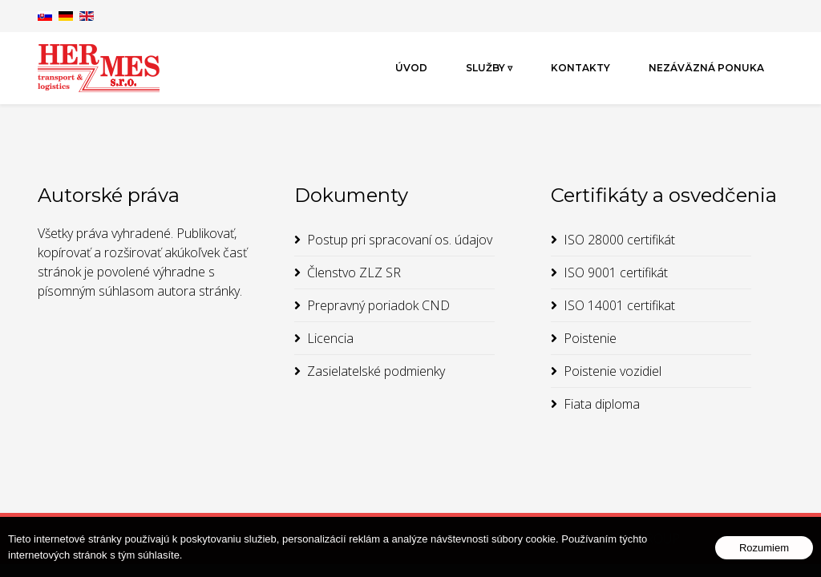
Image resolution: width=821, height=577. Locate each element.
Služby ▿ (489, 68)
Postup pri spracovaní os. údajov (399, 239)
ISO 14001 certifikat (619, 305)
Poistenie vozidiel (612, 371)
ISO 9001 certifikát (616, 272)
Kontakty (580, 68)
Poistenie (590, 338)
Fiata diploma (602, 404)
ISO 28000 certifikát (619, 239)
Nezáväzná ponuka (706, 68)
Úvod (411, 68)
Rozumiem (764, 548)
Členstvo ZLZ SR (354, 272)
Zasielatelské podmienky (376, 371)
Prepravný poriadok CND (378, 305)
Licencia (330, 338)
